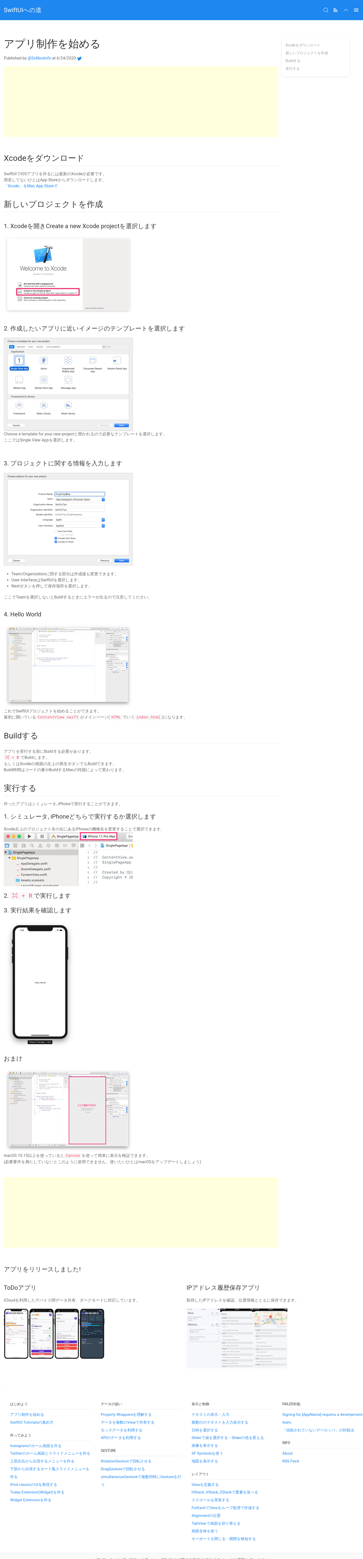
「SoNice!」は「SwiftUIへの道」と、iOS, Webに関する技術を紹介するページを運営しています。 (181, 1546)
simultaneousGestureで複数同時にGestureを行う (141, 1467)
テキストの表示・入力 (210, 1400)
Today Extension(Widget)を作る (37, 1478)
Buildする (293, 47)
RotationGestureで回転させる (126, 1447)
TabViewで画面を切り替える (216, 1509)
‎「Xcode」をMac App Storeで (31, 172)
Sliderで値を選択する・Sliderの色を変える (228, 1424)
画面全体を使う (205, 1517)
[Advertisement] (141, 88)
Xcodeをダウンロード (303, 31)
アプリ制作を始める (27, 1400)
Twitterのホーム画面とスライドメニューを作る (50, 1439)
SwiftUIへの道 (23, 10)
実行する (293, 55)
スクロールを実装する (210, 1486)
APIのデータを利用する (121, 1424)
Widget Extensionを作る (30, 1486)
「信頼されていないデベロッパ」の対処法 (318, 1416)
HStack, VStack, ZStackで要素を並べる (225, 1478)
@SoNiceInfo (39, 44)
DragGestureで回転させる (123, 1455)
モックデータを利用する (121, 1416)
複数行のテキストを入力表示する (220, 1408)
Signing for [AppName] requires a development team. (322, 1404)
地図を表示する (205, 1447)
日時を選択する (205, 1416)
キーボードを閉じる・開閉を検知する (224, 1525)
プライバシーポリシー (181, 1552)
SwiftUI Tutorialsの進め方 (31, 1408)
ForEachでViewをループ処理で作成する (225, 1494)
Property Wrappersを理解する (126, 1400)
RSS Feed (290, 1447)
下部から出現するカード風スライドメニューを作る (49, 1459)
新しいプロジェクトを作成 (307, 39)
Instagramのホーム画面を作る (36, 1432)
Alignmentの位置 (206, 1502)
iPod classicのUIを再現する (33, 1470)
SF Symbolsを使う (207, 1439)
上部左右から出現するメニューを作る (42, 1447)
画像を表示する (205, 1431)
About (287, 1439)
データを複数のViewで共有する (128, 1408)
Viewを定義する (205, 1470)
